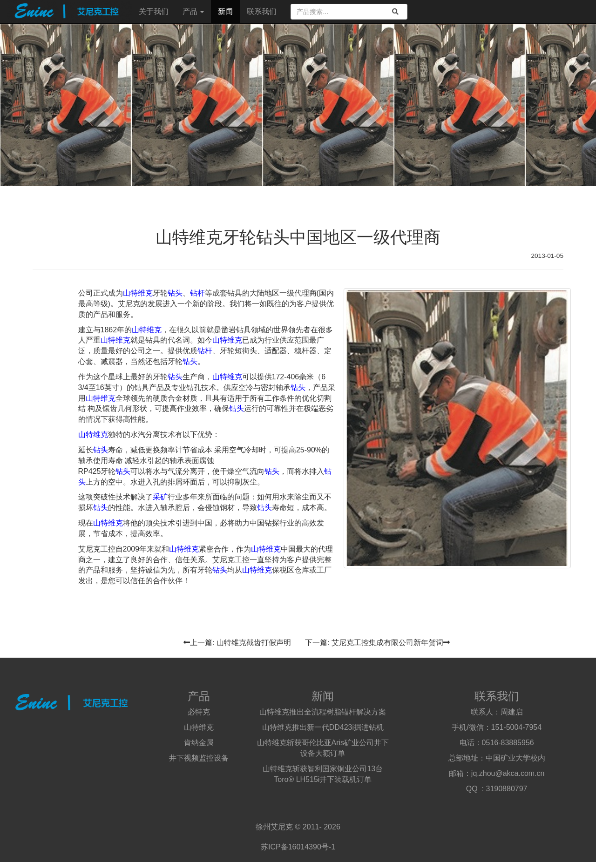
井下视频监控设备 (199, 758)
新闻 (225, 11)
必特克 (199, 712)
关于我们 (154, 11)
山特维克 (138, 293)
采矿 (160, 497)
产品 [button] (193, 11)
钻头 (175, 293)
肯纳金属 (199, 743)
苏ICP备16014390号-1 (298, 847)
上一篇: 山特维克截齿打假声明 (237, 642)
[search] (395, 11)
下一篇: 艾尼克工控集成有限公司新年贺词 (377, 642)
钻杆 (197, 293)
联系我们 (262, 11)
